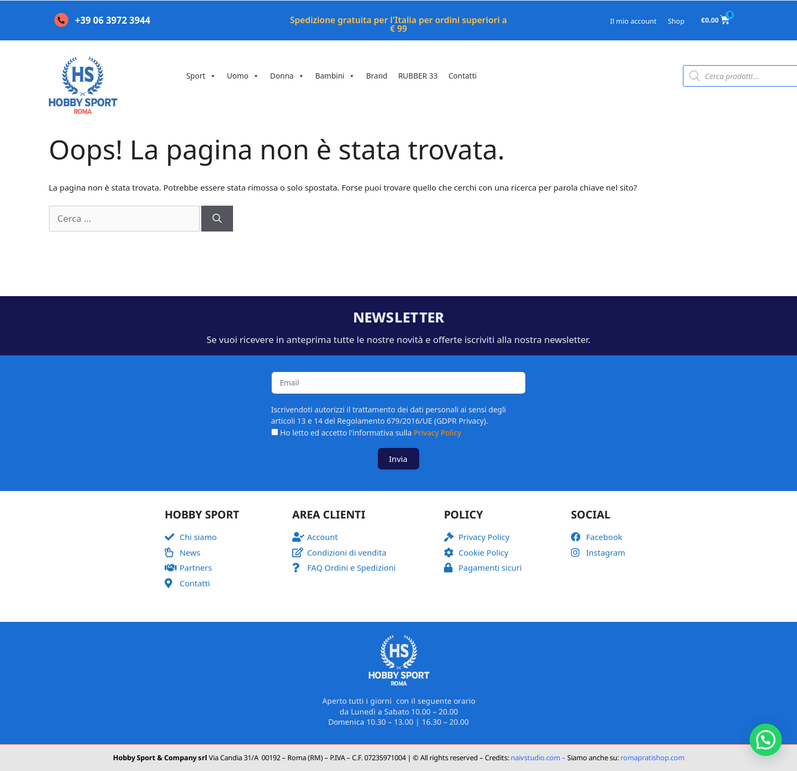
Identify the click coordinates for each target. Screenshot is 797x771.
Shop (676, 21)
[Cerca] (217, 219)
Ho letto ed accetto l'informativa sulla (371, 432)
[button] (766, 740)
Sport (201, 76)
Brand (376, 76)
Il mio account (633, 21)
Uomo (243, 76)
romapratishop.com (652, 757)
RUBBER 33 (418, 76)
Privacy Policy (437, 432)
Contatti (462, 76)
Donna (287, 76)
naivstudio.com (534, 757)
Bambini (335, 76)
